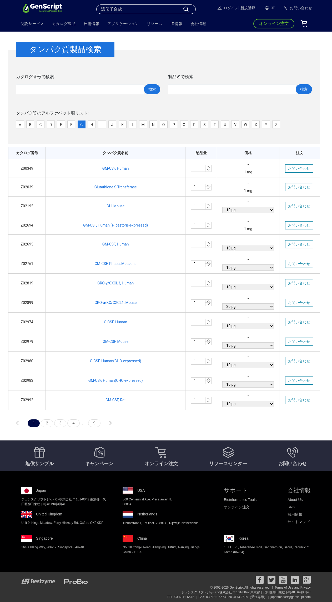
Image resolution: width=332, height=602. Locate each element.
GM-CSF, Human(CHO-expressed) (115, 380)
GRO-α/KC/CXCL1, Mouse (115, 302)
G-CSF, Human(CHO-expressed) (115, 361)
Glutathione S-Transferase (115, 187)
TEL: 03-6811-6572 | (182, 597)
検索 (152, 89)
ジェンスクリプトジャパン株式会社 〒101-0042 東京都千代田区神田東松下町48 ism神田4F (246, 592)
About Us (295, 500)
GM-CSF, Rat (115, 400)
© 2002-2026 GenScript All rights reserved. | (242, 587)
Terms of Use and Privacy (293, 587)
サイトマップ (299, 522)
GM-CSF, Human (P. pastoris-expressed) (115, 225)
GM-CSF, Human (115, 168)
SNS (291, 507)
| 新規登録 (246, 8)
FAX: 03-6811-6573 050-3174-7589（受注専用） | (234, 597)
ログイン (227, 8)
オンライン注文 (237, 507)
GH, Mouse (115, 206)
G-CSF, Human (115, 322)
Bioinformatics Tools (240, 500)
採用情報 (295, 514)
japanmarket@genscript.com (290, 597)
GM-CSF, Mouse (115, 341)
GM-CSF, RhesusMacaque (116, 264)
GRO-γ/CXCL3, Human (115, 283)
